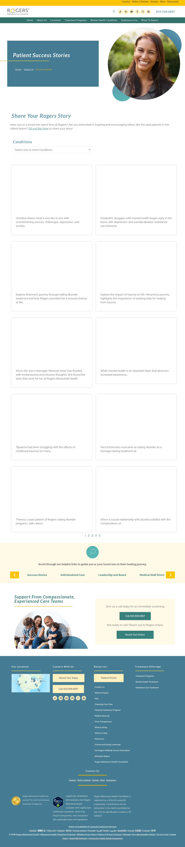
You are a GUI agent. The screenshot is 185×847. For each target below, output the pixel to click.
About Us (28, 69)
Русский (91, 830)
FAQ (96, 699)
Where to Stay (101, 733)
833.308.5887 (165, 11)
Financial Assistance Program (108, 710)
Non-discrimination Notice (143, 834)
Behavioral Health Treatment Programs (57, 834)
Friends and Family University (108, 745)
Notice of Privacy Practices (110, 834)
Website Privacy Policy (87, 834)
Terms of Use (162, 834)
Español (32, 830)
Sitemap (127, 834)
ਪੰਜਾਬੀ (153, 830)
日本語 (138, 830)
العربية (99, 830)
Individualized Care (73, 574)
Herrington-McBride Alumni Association (112, 750)
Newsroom (173, 1)
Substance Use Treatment (147, 688)
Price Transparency (103, 722)
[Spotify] (148, 11)
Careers (126, 1)
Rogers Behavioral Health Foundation (111, 762)
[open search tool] (114, 11)
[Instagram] (142, 11)
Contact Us (99, 687)
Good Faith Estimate (78, 838)
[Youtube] (131, 11)
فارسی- (113, 830)
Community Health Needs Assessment (105, 838)
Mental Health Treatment (147, 682)
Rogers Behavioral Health (27, 834)
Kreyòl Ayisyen (79, 830)
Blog (162, 1)
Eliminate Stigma (102, 756)
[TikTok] (120, 11)
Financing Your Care (104, 704)
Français (146, 830)
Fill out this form (38, 128)
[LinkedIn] (126, 11)
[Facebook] (137, 11)
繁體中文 (41, 830)
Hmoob (130, 830)
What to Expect (102, 693)
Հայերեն (122, 830)
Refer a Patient (140, 1)
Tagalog (60, 830)
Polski (106, 830)
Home (18, 69)
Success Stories (37, 574)
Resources (99, 739)
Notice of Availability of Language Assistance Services (92, 827)
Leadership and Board (112, 574)
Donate (154, 1)
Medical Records (102, 716)
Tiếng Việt (51, 830)
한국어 (69, 830)
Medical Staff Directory (154, 574)
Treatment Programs (145, 676)
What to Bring (101, 727)
